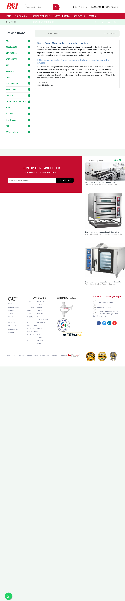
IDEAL (8, 77)
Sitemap (11, 322)
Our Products (13, 307)
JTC (7, 65)
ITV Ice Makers (12, 132)
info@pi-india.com (110, 7)
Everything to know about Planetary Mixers (101, 182)
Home (8, 16)
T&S (7, 126)
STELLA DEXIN (12, 47)
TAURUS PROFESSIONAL (16, 102)
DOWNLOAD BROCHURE (43, 22)
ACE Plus (9, 114)
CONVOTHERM (12, 83)
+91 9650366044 (93, 7)
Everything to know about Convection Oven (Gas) (103, 282)
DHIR (8, 108)
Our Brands (21, 16)
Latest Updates (61, 16)
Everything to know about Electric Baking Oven (102, 232)
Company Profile (41, 16)
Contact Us (79, 16)
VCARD (92, 16)
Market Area (13, 326)
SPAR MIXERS (11, 59)
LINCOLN (9, 96)
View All (117, 160)
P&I (29, 301)
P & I (7, 41)
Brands (11, 333)
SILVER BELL (11, 53)
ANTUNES (10, 71)
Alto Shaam (11, 120)
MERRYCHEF (11, 90)
